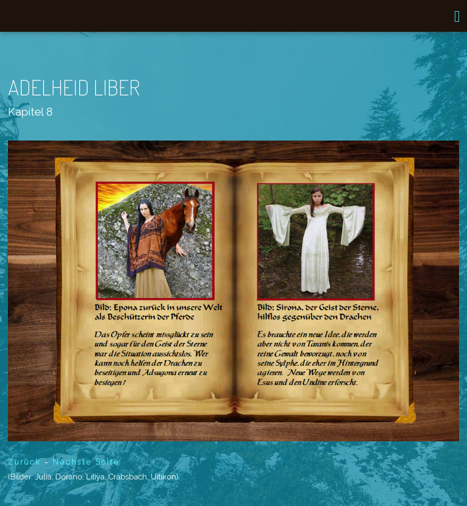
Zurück (24, 462)
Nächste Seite (86, 462)
